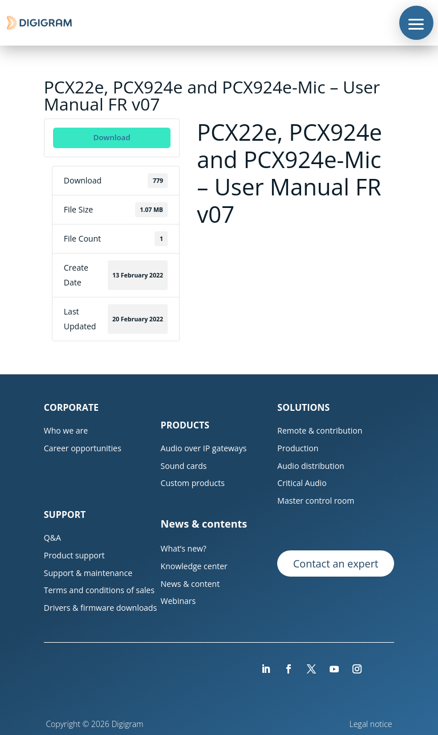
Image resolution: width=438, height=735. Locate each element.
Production (297, 448)
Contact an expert (335, 563)
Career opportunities (82, 448)
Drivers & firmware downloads (100, 607)
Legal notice (372, 723)
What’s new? (183, 548)
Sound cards (184, 465)
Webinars (178, 600)
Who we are (66, 430)
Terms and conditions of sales (99, 590)
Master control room (315, 500)
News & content (190, 583)
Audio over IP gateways (204, 448)
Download (111, 137)
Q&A (52, 537)
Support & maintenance (88, 572)
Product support (74, 555)
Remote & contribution (319, 430)
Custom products (193, 482)
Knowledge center (194, 566)
